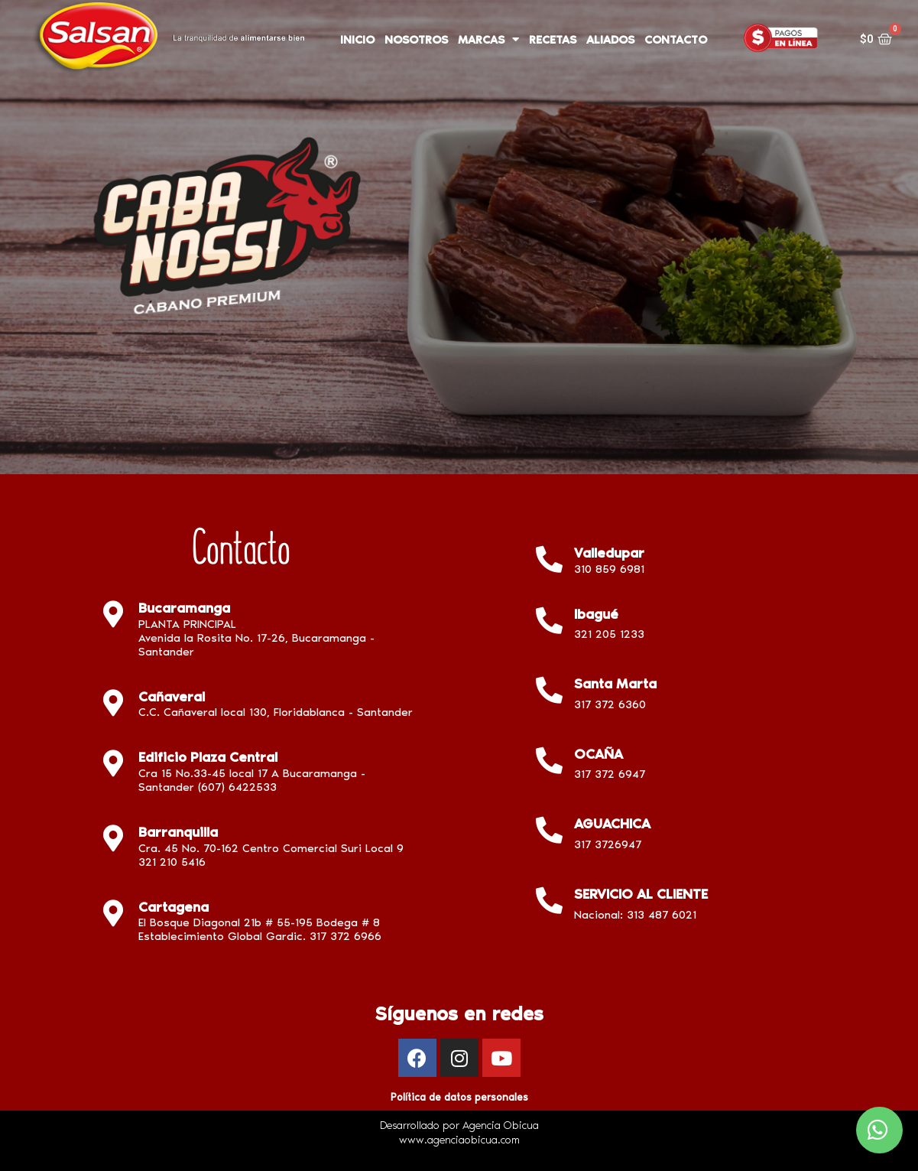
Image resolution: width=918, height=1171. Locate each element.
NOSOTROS (416, 40)
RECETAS (552, 40)
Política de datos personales (459, 1097)
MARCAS (488, 39)
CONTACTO (675, 40)
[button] (879, 1130)
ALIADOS (610, 40)
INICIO (357, 40)
